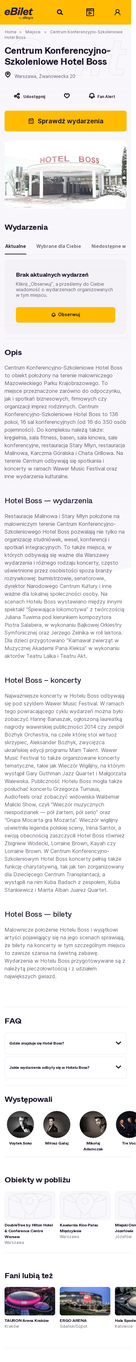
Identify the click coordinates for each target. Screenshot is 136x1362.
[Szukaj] (60, 12)
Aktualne (15, 246)
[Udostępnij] (29, 95)
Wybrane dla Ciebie (58, 246)
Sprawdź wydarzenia (66, 121)
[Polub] (67, 95)
